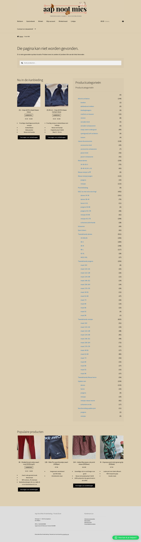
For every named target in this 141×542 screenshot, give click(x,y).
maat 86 (83, 308)
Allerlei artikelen (84, 99)
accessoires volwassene (89, 149)
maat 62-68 (84, 296)
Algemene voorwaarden (89, 519)
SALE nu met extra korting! (87, 192)
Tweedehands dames (85, 234)
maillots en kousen (87, 114)
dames (83, 385)
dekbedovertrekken (87, 106)
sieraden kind (85, 122)
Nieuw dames (82, 160)
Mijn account (50, 21)
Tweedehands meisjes (85, 319)
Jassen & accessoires (85, 141)
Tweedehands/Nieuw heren (87, 377)
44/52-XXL (84, 257)
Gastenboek (30, 21)
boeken (83, 102)
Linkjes (73, 21)
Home (21, 36)
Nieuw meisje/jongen (85, 176)
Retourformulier (88, 522)
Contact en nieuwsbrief (25, 29)
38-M (82, 246)
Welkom (20, 21)
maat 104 (84, 265)
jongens (83, 180)
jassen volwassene (87, 157)
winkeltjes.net (65, 534)
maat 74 (83, 300)
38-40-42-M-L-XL (86, 168)
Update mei (82, 381)
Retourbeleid (87, 520)
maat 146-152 (85, 281)
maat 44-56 (84, 292)
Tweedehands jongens (85, 261)
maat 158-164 (85, 284)
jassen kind (84, 153)
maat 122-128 (85, 273)
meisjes (83, 184)
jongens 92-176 (86, 211)
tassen (83, 137)
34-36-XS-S (84, 164)
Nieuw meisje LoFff (84, 172)
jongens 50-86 (85, 207)
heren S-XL (84, 203)
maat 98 (83, 315)
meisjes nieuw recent (88, 401)
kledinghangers (86, 110)
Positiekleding (83, 188)
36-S (82, 242)
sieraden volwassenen (88, 126)
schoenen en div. (86, 404)
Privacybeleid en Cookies (89, 524)
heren (83, 389)
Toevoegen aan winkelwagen (29, 137)
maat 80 (83, 304)
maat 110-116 (85, 269)
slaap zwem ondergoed (88, 130)
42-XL (82, 253)
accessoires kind (86, 145)
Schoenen (81, 226)
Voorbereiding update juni (87, 408)
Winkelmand (63, 21)
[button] (125, 538)
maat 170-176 (85, 288)
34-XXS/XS (84, 238)
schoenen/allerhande (88, 223)
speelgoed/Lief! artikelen (89, 133)
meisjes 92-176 (86, 219)
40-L (82, 250)
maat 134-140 (85, 277)
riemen (83, 118)
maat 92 (83, 311)
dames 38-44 (85, 199)
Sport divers (82, 230)
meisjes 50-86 (85, 215)
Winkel (40, 21)
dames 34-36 (85, 195)
